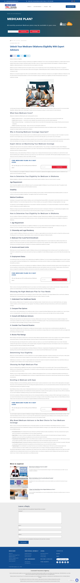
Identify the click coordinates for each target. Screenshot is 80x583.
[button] (13, 56)
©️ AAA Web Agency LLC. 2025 (15, 566)
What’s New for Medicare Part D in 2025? (38, 466)
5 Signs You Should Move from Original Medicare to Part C (42, 489)
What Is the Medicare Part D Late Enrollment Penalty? (41, 478)
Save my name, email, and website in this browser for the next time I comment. (34, 539)
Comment (20, 511)
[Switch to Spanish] (74, 1)
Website (19, 534)
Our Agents (46, 6)
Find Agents (45, 561)
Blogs (50, 6)
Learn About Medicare (38, 7)
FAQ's (57, 556)
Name (19, 525)
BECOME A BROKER (46, 559)
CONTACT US (59, 551)
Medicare (30, 7)
